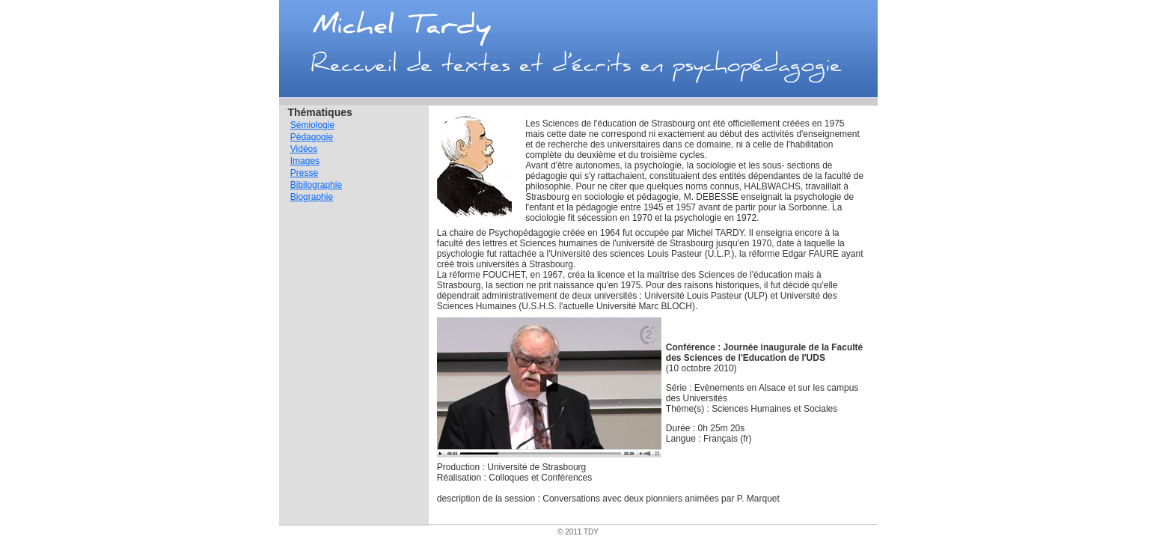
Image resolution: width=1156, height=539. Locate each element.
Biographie (311, 197)
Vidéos (303, 149)
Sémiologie (312, 125)
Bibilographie (316, 185)
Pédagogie (311, 137)
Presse (304, 173)
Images (304, 161)
